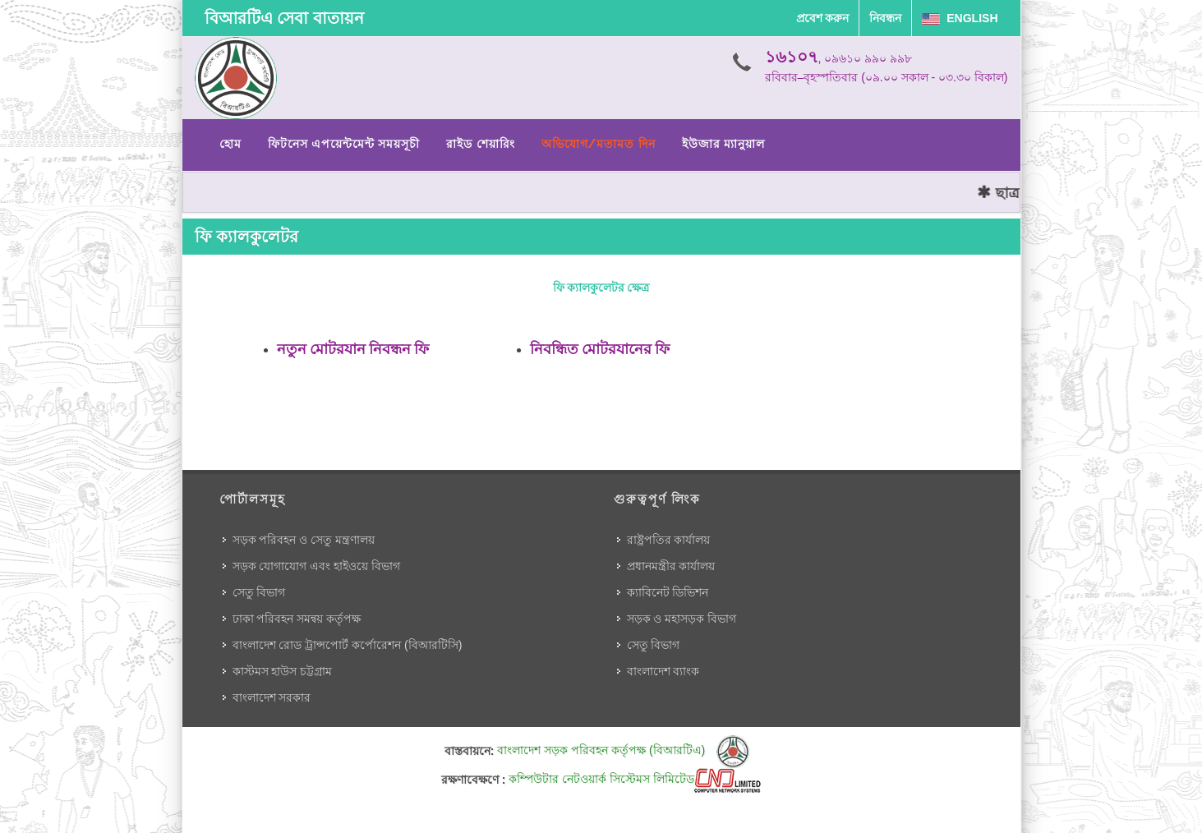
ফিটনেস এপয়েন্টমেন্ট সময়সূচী (344, 143)
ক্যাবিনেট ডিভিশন (668, 592)
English (959, 18)
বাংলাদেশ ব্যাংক (663, 671)
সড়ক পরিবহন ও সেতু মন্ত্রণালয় (304, 539)
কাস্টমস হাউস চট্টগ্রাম (283, 671)
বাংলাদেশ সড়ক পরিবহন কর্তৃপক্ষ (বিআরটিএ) (623, 750)
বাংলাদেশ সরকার (272, 697)
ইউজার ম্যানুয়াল (723, 143)
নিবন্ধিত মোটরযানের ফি (600, 348)
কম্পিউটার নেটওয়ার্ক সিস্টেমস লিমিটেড (635, 778)
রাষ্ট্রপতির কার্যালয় (669, 539)
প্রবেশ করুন (823, 18)
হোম (230, 143)
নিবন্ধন (885, 18)
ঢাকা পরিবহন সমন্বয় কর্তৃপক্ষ (297, 618)
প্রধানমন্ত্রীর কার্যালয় (671, 566)
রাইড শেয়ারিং (480, 143)
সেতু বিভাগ (259, 592)
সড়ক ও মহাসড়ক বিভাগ (682, 618)
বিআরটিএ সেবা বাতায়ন (284, 18)
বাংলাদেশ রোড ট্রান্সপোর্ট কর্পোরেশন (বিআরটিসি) (348, 644)
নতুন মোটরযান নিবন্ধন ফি (353, 348)
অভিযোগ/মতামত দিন (598, 143)
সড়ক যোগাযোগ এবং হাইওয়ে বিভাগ (317, 566)
